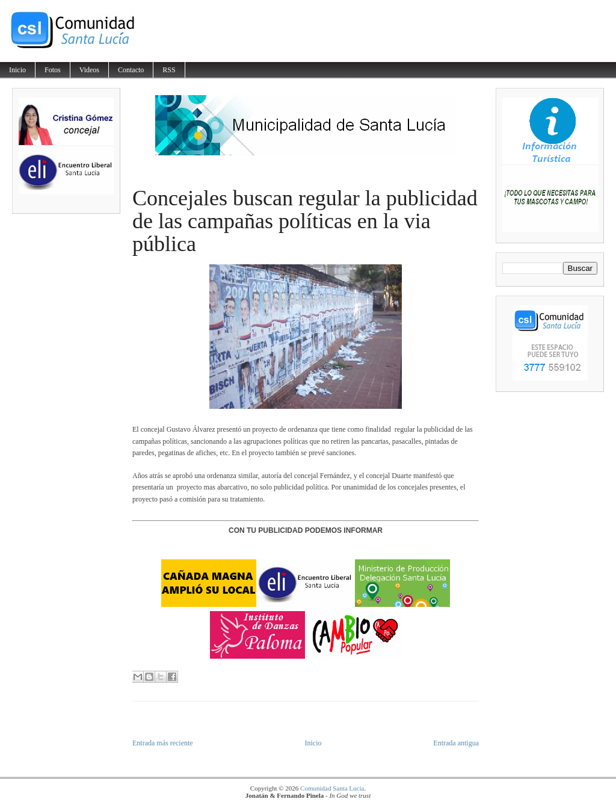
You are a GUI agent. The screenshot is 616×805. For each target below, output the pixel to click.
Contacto (131, 70)
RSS (168, 70)
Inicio (17, 70)
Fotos (53, 70)
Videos (89, 70)
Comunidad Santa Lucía (332, 788)
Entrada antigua (456, 743)
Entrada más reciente (162, 743)
